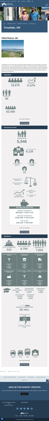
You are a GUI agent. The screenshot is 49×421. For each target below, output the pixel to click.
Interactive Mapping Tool (40, 377)
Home (16, 415)
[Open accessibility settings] (2, 419)
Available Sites (24, 380)
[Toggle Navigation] (46, 5)
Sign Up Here (25, 393)
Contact (20, 415)
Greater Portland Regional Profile (10, 377)
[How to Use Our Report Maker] (18, 371)
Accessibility (31, 415)
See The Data (24, 123)
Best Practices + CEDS (5, 1)
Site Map (25, 415)
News (19, 1)
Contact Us (24, 1)
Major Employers (31, 377)
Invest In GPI (13, 1)
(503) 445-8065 (24, 402)
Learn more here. (10, 71)
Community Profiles (21, 377)
